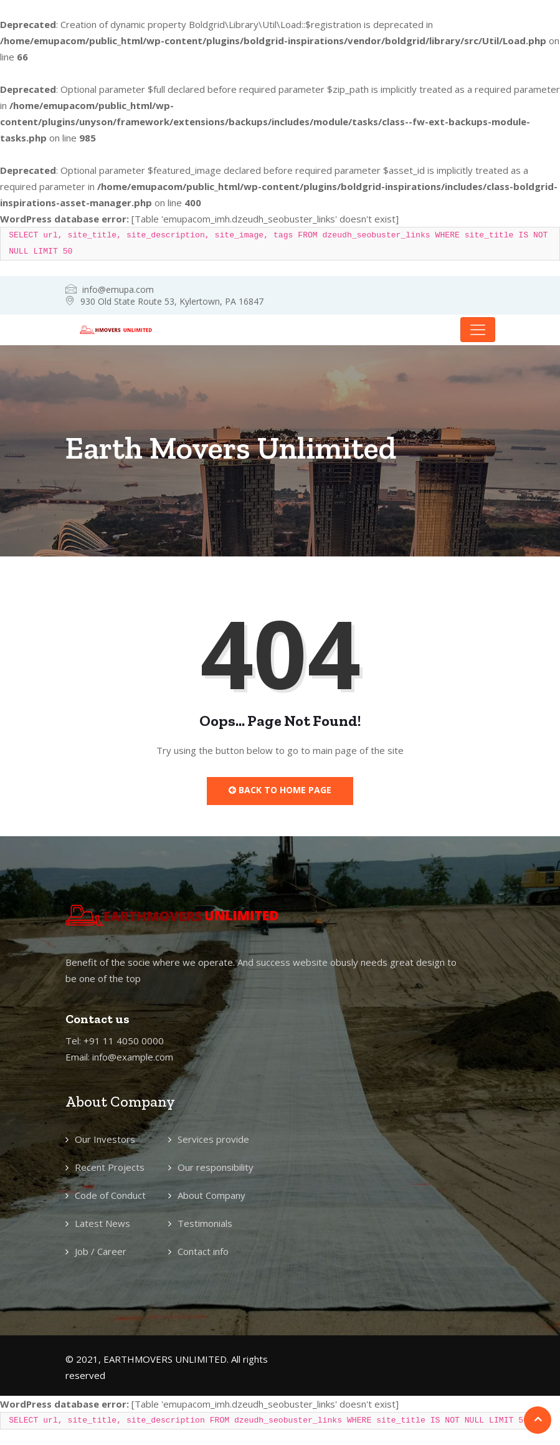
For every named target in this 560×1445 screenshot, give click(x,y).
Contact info (203, 1251)
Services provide (213, 1139)
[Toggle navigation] (477, 329)
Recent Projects (110, 1167)
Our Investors (105, 1139)
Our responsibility (216, 1167)
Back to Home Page (280, 790)
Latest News (102, 1223)
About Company (211, 1195)
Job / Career (100, 1251)
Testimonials (205, 1223)
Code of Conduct (110, 1195)
